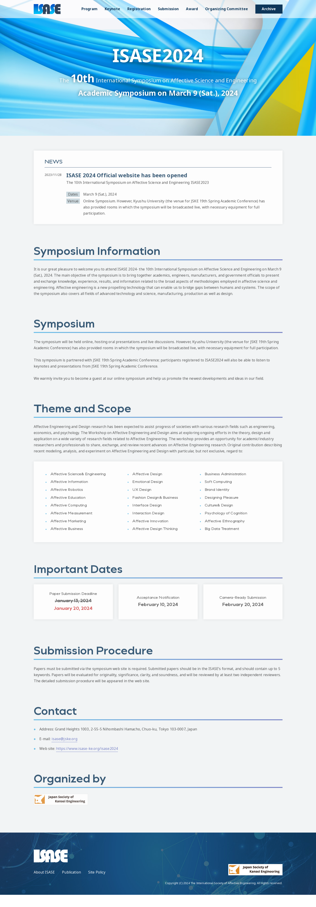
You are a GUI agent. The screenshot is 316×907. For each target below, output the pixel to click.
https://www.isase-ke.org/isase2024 (87, 762)
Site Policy (98, 884)
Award (192, 8)
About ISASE (44, 884)
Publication (72, 884)
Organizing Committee (226, 8)
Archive (269, 8)
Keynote (112, 8)
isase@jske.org (65, 752)
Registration (139, 8)
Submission (168, 8)
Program (89, 8)
